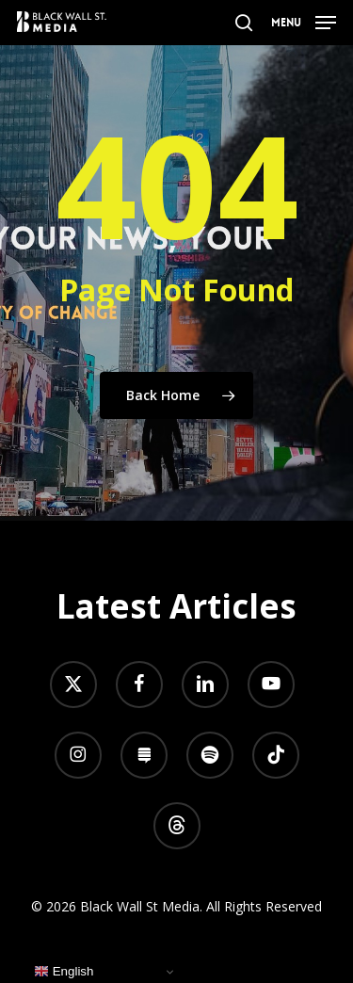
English (63, 971)
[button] (303, 20)
